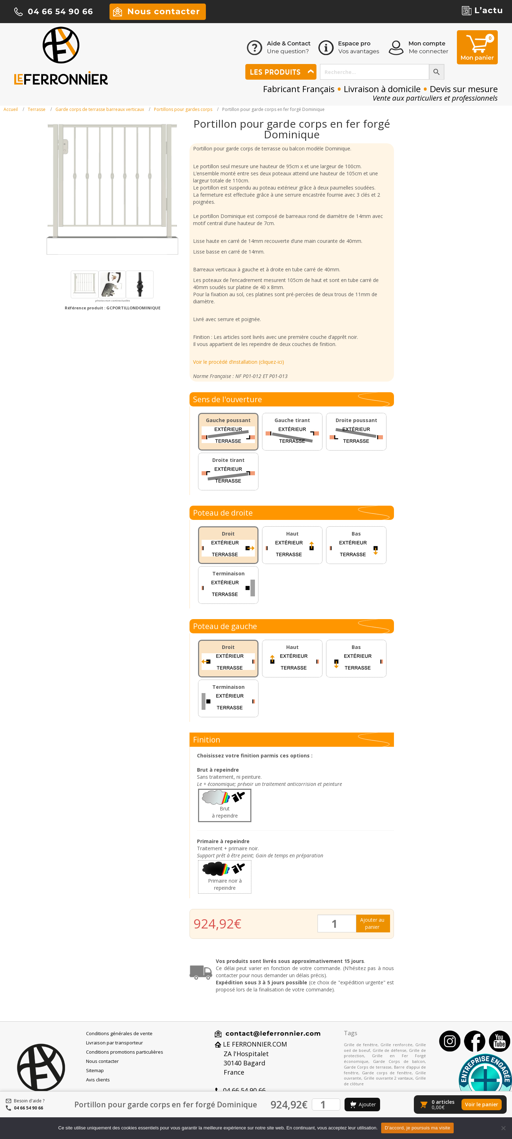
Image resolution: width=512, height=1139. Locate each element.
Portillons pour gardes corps (183, 109)
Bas (356, 533)
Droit (228, 533)
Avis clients (98, 1079)
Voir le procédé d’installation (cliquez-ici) (238, 361)
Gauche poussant (228, 420)
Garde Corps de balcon (399, 1061)
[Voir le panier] (460, 1104)
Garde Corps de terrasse (367, 1067)
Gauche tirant (292, 420)
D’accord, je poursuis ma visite (417, 1127)
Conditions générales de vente (119, 1033)
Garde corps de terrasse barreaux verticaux (99, 109)
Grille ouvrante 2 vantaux (388, 1078)
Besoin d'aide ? (29, 1101)
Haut (292, 533)
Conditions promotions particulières (124, 1052)
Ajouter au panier (372, 923)
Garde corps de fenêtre (387, 1072)
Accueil (11, 109)
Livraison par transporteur (114, 1042)
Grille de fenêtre (361, 1044)
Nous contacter (102, 1061)
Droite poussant (356, 420)
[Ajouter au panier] (362, 1104)
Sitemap (95, 1070)
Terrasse (37, 109)
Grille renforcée (396, 1044)
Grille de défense (390, 1050)
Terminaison (228, 573)
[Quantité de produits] (337, 923)
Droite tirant (228, 460)
